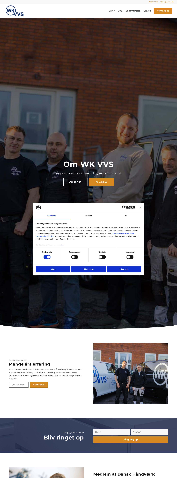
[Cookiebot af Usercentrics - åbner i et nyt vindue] (124, 207)
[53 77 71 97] (75, 182)
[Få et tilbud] (101, 182)
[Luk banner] (140, 207)
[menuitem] (153, 1)
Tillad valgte (88, 269)
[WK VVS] (15, 11)
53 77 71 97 (153, 2)
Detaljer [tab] (88, 216)
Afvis (53, 269)
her (62, 245)
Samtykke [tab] (51, 216)
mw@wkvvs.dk (166, 2)
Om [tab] (125, 216)
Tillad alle (124, 269)
